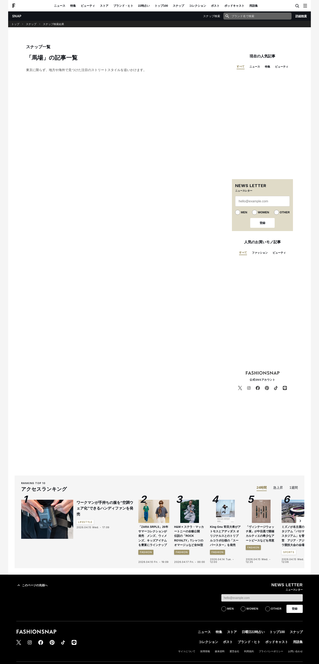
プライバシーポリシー (271, 651)
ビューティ (88, 5)
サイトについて (186, 651)
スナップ (178, 5)
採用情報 (205, 651)
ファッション (260, 252)
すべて (241, 66)
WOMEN (263, 212)
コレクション (197, 5)
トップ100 (161, 5)
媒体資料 (220, 651)
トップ (15, 24)
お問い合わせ (295, 651)
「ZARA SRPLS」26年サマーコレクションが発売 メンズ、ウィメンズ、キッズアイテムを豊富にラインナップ (153, 536)
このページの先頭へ (32, 585)
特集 (73, 5)
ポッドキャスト (234, 5)
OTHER (285, 212)
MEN (244, 212)
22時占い (144, 5)
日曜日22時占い (253, 632)
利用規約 (249, 651)
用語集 (253, 5)
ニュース (59, 5)
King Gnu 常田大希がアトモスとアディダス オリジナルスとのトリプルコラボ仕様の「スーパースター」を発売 (225, 536)
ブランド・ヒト (123, 5)
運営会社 (234, 651)
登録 (262, 223)
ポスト (215, 5)
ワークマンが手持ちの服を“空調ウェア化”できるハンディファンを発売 (104, 508)
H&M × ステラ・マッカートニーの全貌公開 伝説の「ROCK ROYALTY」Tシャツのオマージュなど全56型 (189, 536)
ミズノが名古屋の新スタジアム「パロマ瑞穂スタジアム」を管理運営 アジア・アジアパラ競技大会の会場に (296, 536)
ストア (104, 5)
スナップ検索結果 (53, 24)
